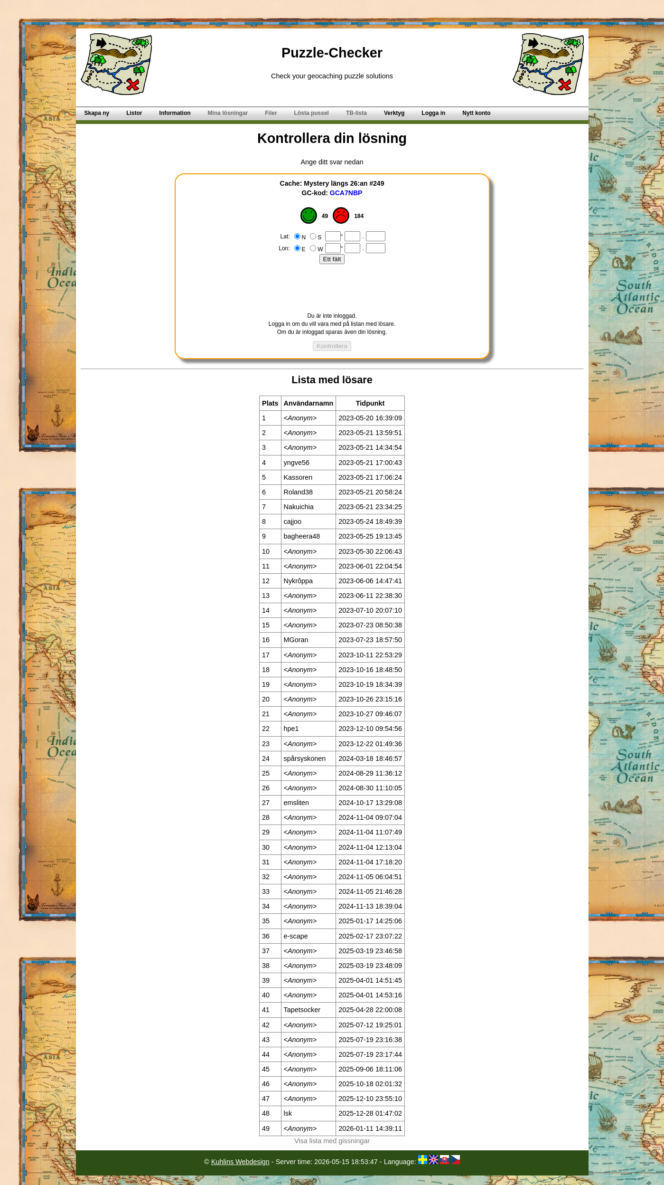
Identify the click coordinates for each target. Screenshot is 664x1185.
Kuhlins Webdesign (240, 1162)
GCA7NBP (346, 193)
